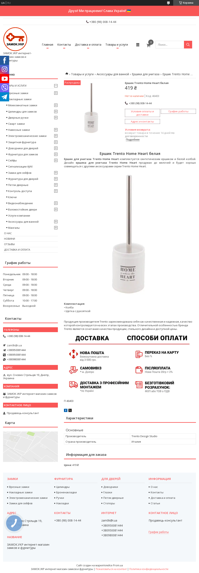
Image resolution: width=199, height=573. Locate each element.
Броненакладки (66, 492)
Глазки (107, 492)
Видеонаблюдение (20, 203)
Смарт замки (16, 124)
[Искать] (188, 44)
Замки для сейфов (19, 173)
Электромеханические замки (27, 136)
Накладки (62, 503)
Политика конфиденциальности (148, 569)
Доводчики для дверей (23, 148)
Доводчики (110, 487)
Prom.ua (118, 565)
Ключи (12, 197)
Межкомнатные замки (22, 105)
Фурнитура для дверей (23, 179)
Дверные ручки (18, 117)
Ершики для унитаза (145, 74)
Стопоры (109, 503)
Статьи (155, 503)
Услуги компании (19, 215)
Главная (47, 44)
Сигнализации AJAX (20, 166)
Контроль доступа (20, 191)
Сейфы (12, 160)
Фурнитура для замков (23, 154)
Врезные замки (18, 93)
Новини (9, 238)
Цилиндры (63, 487)
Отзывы (9, 244)
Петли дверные (18, 185)
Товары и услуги (116, 44)
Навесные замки (19, 130)
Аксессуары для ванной (113, 74)
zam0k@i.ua (14, 345)
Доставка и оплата (88, 44)
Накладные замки (19, 99)
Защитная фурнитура (22, 142)
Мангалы (14, 228)
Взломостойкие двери (22, 209)
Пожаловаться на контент (111, 569)
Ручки (60, 498)
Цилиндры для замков (22, 111)
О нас (8, 233)
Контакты (64, 44)
